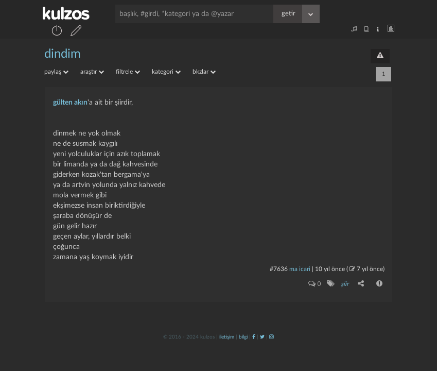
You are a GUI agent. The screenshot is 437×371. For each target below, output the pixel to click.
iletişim (226, 337)
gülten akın (70, 102)
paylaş (56, 72)
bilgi (243, 337)
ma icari (299, 269)
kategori (166, 72)
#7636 (279, 269)
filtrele (128, 72)
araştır (92, 72)
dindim (62, 54)
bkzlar (204, 72)
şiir (344, 284)
